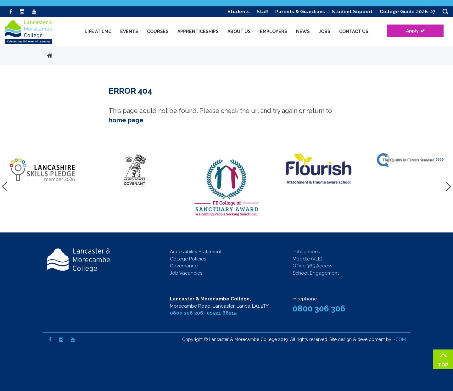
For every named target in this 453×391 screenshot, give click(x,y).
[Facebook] (10, 11)
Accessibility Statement (195, 251)
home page (126, 120)
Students (238, 11)
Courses (158, 31)
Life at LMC (98, 31)
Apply (412, 30)
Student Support (352, 11)
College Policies (188, 259)
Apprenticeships (198, 31)
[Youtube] (34, 11)
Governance (184, 266)
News (303, 31)
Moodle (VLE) (307, 259)
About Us (239, 31)
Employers (273, 31)
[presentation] (6, 186)
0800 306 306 (186, 313)
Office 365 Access (312, 266)
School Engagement (316, 273)
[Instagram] (22, 11)
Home (49, 56)
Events (129, 31)
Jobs (324, 31)
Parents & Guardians (300, 11)
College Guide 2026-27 (407, 11)
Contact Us (353, 31)
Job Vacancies (186, 273)
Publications (306, 251)
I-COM (399, 339)
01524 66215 (222, 313)
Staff (262, 11)
